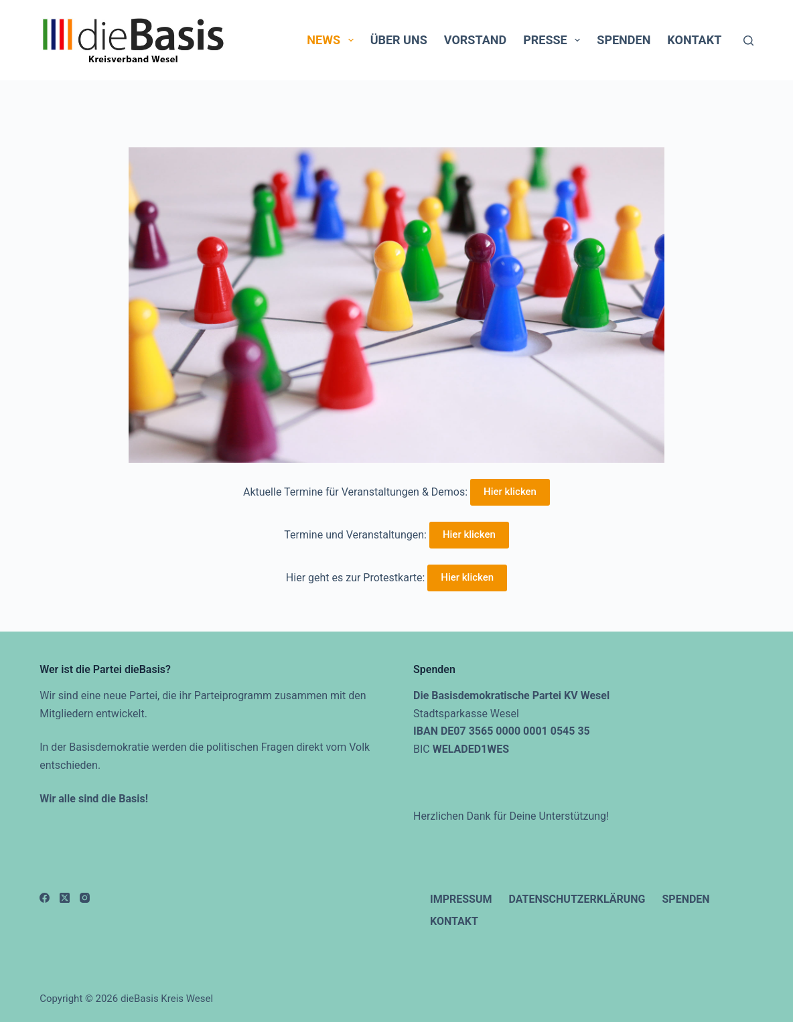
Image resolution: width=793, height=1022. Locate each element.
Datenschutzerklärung (577, 899)
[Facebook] (45, 898)
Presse (554, 40)
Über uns (398, 40)
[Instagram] (85, 898)
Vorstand (475, 40)
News (332, 40)
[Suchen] (748, 40)
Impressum (461, 899)
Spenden (623, 40)
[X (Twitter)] (65, 898)
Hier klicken (510, 492)
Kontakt (694, 40)
